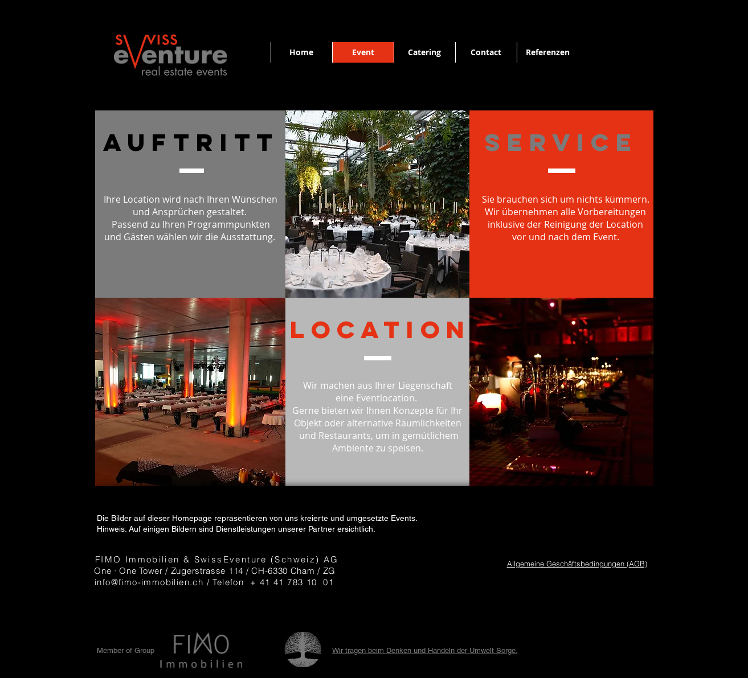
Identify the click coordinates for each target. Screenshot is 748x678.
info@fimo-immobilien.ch (149, 582)
